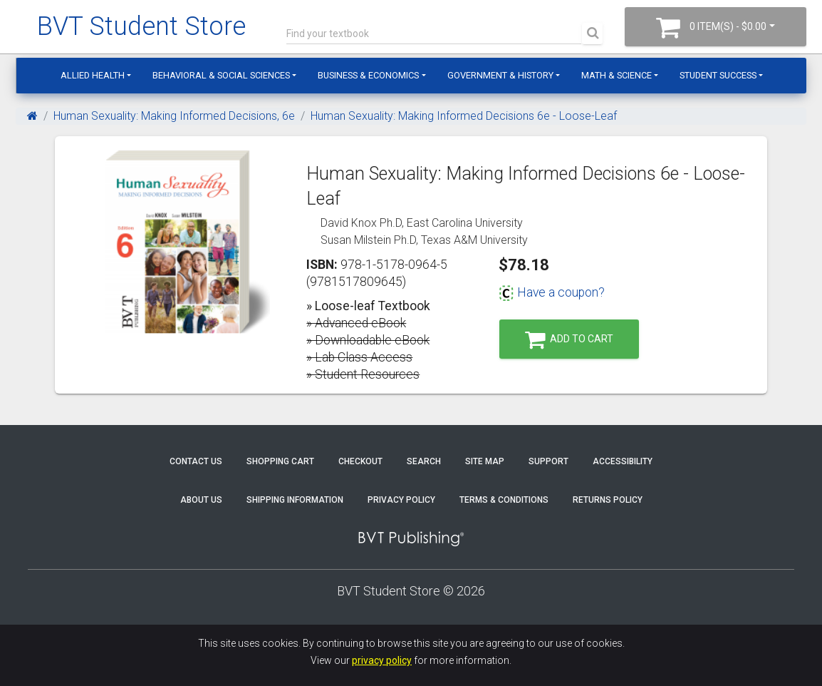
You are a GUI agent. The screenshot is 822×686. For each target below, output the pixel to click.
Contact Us (196, 461)
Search (424, 461)
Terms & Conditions (503, 500)
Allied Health (93, 75)
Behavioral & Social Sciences (221, 75)
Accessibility (622, 461)
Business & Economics (368, 75)
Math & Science (616, 75)
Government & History (500, 75)
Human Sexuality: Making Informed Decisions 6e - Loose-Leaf (464, 116)
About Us (201, 500)
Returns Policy (607, 500)
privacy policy (382, 660)
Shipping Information (294, 500)
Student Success (718, 75)
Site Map (484, 461)
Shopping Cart (280, 461)
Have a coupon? (552, 292)
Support (548, 461)
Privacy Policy (401, 500)
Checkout (360, 461)
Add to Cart (569, 340)
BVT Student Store (141, 26)
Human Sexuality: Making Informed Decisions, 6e (174, 116)
